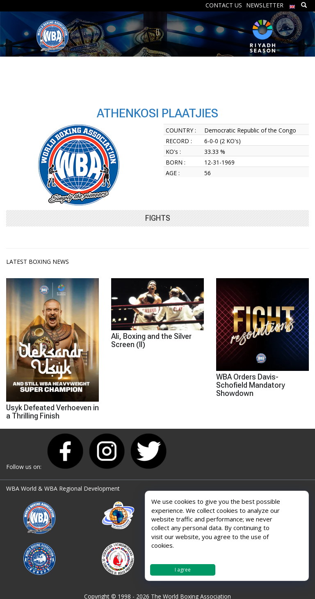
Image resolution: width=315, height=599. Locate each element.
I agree (183, 569)
